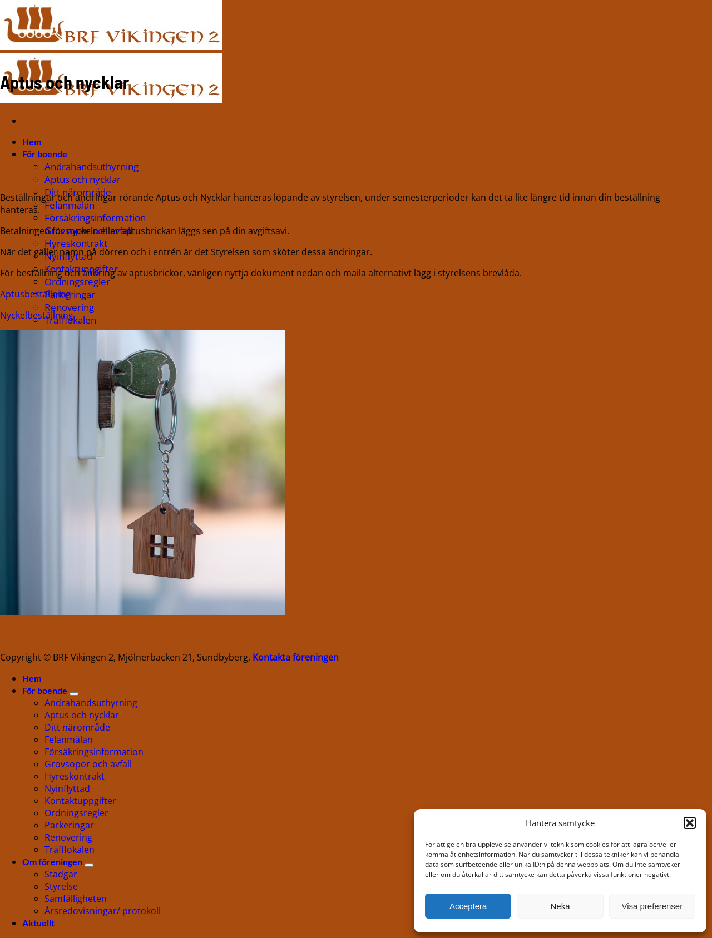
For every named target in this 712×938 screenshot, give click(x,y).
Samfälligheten (75, 898)
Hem (31, 141)
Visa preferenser (652, 906)
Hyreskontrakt (75, 243)
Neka (560, 906)
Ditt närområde (77, 727)
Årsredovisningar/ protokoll (102, 911)
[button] (689, 822)
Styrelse (61, 886)
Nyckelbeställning (36, 315)
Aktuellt (38, 922)
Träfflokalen (69, 849)
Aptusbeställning (35, 294)
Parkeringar (69, 825)
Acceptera (468, 906)
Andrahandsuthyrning (91, 166)
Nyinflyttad (67, 788)
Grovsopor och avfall (88, 764)
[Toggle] (74, 694)
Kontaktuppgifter (80, 801)
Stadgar (60, 874)
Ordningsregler (77, 281)
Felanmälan (69, 204)
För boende (44, 153)
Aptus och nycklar (82, 179)
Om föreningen (52, 861)
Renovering (69, 307)
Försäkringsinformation (95, 217)
